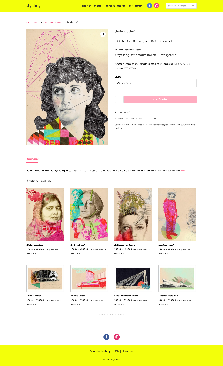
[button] (102, 5)
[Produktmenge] (119, 99)
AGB (117, 351)
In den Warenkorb (160, 99)
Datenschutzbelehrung (100, 351)
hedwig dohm (131, 124)
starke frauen (151, 118)
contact (138, 5)
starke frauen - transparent (53, 22)
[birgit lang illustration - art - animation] (33, 6)
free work (121, 5)
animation (110, 5)
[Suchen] (178, 6)
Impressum (128, 351)
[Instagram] (156, 5)
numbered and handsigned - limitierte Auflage (165, 124)
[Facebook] (149, 5)
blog (130, 5)
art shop (37, 22)
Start (28, 22)
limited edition (142, 124)
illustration (86, 5)
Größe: (118, 76)
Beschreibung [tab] (32, 158)
